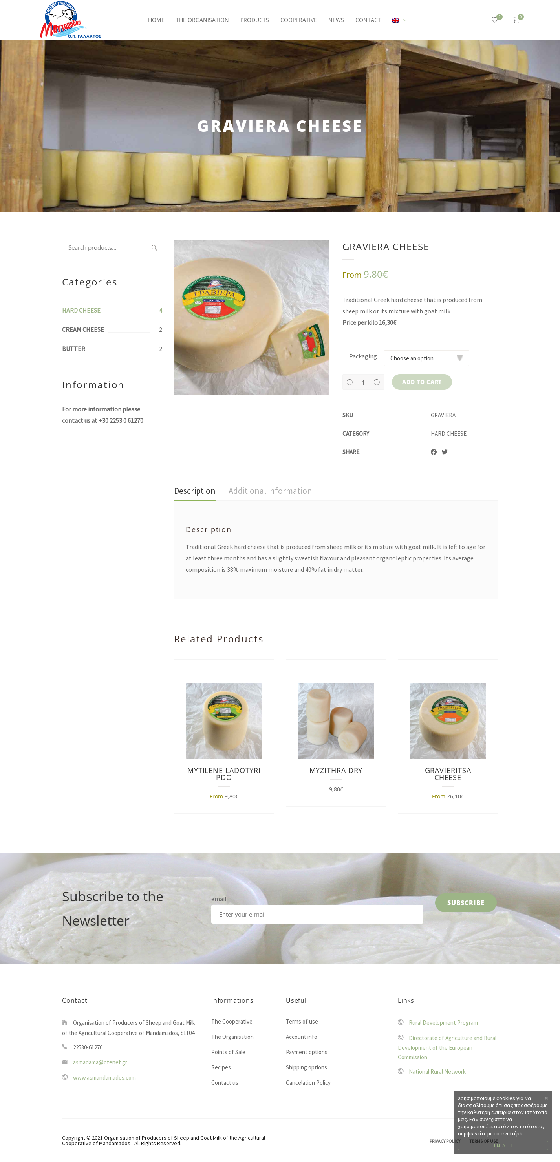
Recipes (221, 1067)
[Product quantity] (363, 382)
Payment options (307, 1052)
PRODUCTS (254, 20)
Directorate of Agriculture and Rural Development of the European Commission (447, 1047)
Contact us (224, 1082)
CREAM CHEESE (83, 329)
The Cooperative (232, 1021)
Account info (301, 1036)
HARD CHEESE (81, 310)
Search (154, 247)
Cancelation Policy (308, 1082)
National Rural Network (437, 1071)
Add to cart (422, 382)
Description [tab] (195, 490)
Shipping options (306, 1067)
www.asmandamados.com (104, 1077)
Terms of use (302, 1021)
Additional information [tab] (270, 490)
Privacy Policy (445, 1141)
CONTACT (368, 20)
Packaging (363, 356)
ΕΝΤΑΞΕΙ (503, 1145)
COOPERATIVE (298, 20)
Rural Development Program (443, 1022)
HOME (156, 20)
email (219, 899)
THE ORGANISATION (202, 20)
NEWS (336, 20)
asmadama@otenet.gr (100, 1062)
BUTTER (73, 349)
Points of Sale (228, 1052)
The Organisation (232, 1036)
